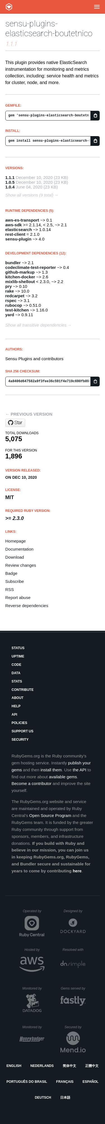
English (13, 1066)
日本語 (65, 1098)
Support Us (22, 731)
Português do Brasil (26, 1082)
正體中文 (92, 1066)
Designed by (74, 911)
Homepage (15, 541)
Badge (11, 573)
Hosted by (34, 950)
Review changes (20, 565)
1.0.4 (10, 187)
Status (17, 648)
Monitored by (33, 988)
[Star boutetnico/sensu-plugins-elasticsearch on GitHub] (15, 423)
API (14, 714)
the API (79, 769)
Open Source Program (50, 815)
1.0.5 (10, 182)
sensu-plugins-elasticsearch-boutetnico (48, 28)
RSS (9, 589)
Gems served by (73, 988)
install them (51, 769)
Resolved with (73, 950)
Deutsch (43, 1098)
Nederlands (41, 1066)
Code (16, 665)
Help (15, 706)
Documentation (19, 549)
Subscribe (14, 581)
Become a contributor (31, 783)
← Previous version (28, 414)
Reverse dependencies (26, 605)
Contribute (22, 690)
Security (20, 740)
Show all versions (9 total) (29, 195)
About (17, 698)
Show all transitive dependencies (35, 325)
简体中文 (69, 1066)
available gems (63, 776)
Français (65, 1082)
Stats (16, 681)
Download (14, 557)
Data (15, 673)
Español (91, 1082)
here (77, 870)
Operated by (34, 913)
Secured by (74, 1027)
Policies (19, 723)
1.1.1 (10, 177)
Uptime (17, 656)
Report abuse (18, 597)
